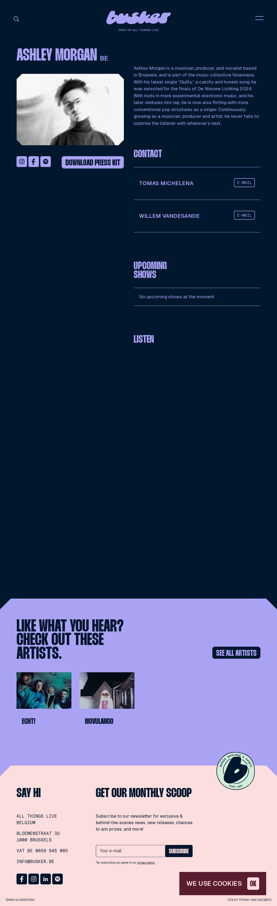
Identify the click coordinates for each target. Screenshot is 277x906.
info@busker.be (35, 861)
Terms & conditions (20, 899)
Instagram (22, 161)
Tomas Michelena (166, 183)
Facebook (33, 161)
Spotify (45, 161)
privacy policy (146, 862)
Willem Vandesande (169, 216)
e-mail (244, 182)
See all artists (236, 653)
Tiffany (244, 899)
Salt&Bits (265, 899)
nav (259, 18)
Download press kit (92, 163)
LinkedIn (45, 879)
